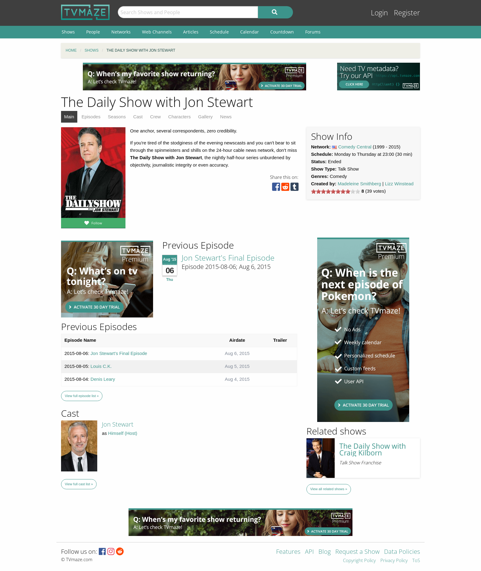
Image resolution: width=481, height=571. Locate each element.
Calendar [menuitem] (249, 32)
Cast (138, 116)
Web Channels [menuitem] (157, 32)
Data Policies (402, 552)
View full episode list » (81, 396)
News (226, 116)
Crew (155, 116)
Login (379, 13)
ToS (416, 560)
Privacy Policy (394, 560)
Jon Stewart (117, 424)
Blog (324, 552)
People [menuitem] (93, 32)
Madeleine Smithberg (359, 183)
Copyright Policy (359, 560)
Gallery (205, 116)
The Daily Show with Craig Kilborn (372, 449)
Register (407, 13)
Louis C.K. (101, 366)
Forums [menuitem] (313, 32)
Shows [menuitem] (68, 32)
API (309, 552)
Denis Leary (102, 379)
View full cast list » (79, 484)
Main (69, 116)
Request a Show (357, 552)
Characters (179, 116)
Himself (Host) (122, 433)
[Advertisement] (194, 76)
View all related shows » (328, 489)
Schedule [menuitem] (219, 32)
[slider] (335, 191)
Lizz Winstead (399, 183)
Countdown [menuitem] (282, 32)
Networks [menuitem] (121, 32)
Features (288, 552)
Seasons (117, 116)
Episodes (91, 116)
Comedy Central (354, 146)
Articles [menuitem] (190, 32)
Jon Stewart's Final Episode (228, 257)
